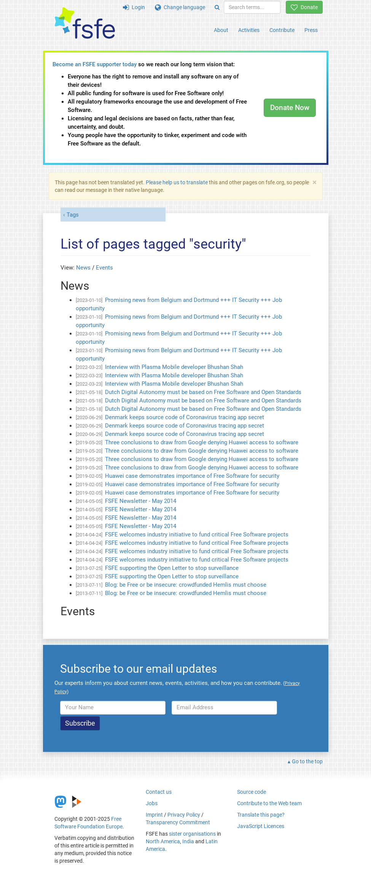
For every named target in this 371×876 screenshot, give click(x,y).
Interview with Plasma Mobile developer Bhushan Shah (174, 367)
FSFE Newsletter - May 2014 (140, 501)
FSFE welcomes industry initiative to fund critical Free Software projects (196, 534)
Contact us (159, 792)
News (83, 267)
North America (163, 841)
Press (311, 30)
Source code (251, 792)
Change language (180, 7)
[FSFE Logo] (85, 23)
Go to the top (307, 761)
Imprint (154, 815)
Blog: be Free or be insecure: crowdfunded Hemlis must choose (185, 584)
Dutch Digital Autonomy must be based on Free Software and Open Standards (203, 392)
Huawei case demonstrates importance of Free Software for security (192, 475)
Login (134, 7)
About (221, 30)
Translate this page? (261, 815)
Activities (249, 30)
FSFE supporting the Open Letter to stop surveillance (172, 568)
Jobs (152, 803)
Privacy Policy (183, 815)
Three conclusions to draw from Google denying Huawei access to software (201, 442)
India (188, 841)
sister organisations (192, 834)
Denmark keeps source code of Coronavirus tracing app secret (184, 417)
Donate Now (289, 107)
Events (104, 267)
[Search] (217, 7)
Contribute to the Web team (269, 803)
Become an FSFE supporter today (95, 64)
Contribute (282, 30)
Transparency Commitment (178, 822)
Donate (304, 7)
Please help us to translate (177, 182)
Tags (73, 214)
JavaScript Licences (260, 826)
